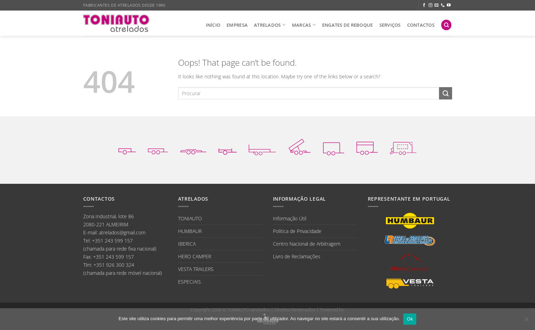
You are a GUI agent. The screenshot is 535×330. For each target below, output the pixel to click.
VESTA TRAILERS (196, 269)
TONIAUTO (190, 218)
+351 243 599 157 (112, 240)
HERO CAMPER (194, 256)
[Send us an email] (436, 5)
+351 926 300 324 (113, 264)
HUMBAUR (190, 231)
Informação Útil (289, 218)
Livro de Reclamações (296, 256)
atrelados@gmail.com (122, 232)
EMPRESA (237, 25)
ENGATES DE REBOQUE (347, 25)
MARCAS (304, 24)
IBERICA (187, 243)
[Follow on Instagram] (430, 5)
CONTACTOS (421, 25)
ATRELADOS (270, 24)
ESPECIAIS (189, 281)
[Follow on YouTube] (449, 5)
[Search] (446, 25)
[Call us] (443, 5)
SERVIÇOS (390, 25)
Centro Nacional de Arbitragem (306, 243)
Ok (410, 319)
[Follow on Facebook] (424, 5)
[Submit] (445, 93)
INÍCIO (213, 25)
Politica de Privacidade (297, 231)
